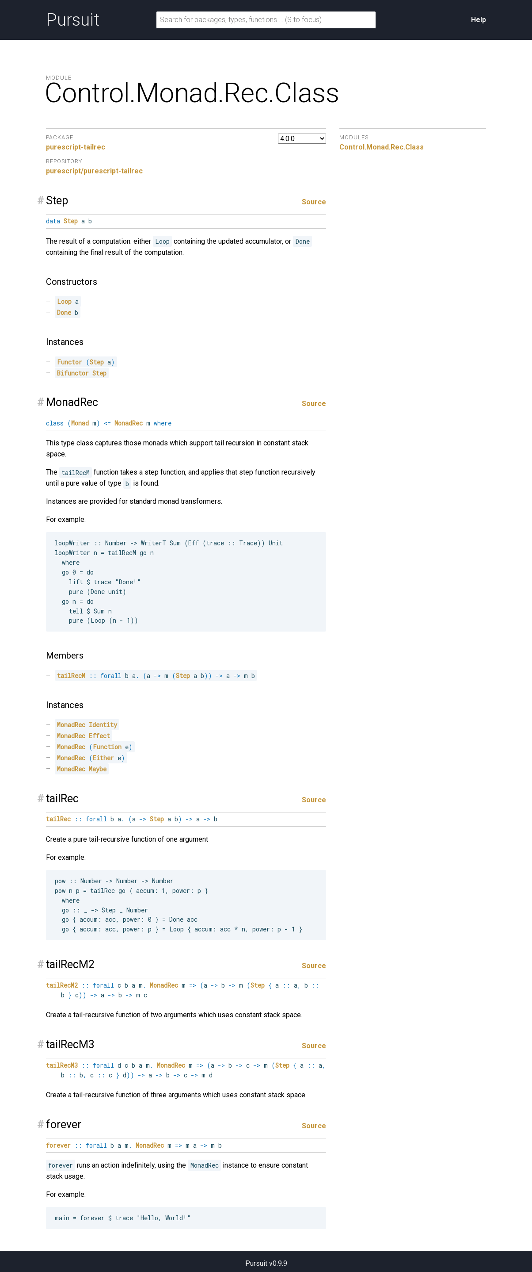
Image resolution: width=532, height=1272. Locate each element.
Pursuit (72, 20)
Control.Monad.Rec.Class (381, 147)
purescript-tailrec (75, 147)
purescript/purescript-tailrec (94, 171)
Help (478, 19)
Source (314, 202)
